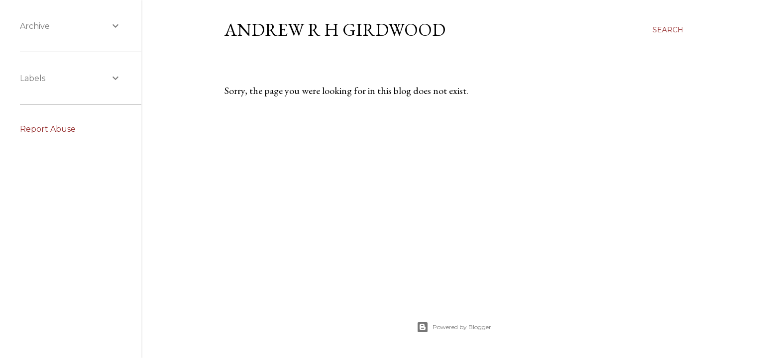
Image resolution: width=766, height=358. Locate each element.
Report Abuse (48, 129)
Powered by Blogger (454, 327)
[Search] (668, 30)
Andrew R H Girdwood (334, 29)
